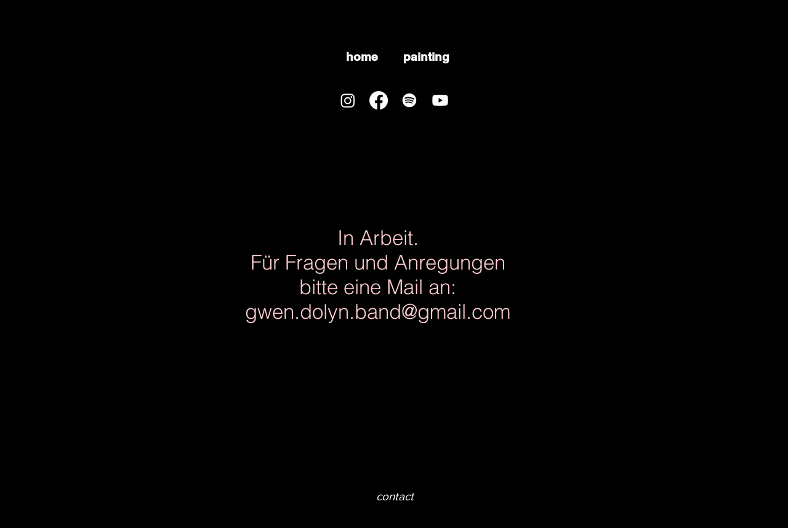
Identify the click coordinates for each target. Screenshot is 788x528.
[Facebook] (378, 100)
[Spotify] (409, 100)
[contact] (394, 497)
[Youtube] (440, 100)
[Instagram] (348, 100)
